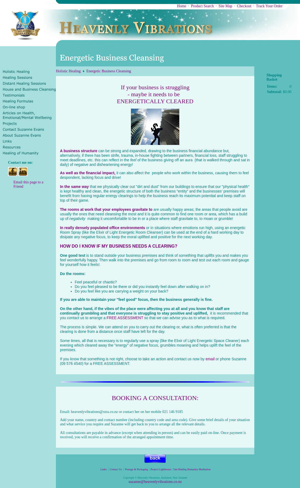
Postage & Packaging (136, 469)
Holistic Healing (68, 71)
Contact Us (116, 469)
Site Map (225, 6)
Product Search (202, 6)
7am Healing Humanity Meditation (192, 469)
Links (104, 469)
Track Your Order (269, 6)
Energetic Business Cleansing (108, 71)
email (210, 359)
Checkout (244, 6)
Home (181, 6)
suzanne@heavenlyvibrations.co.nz (155, 482)
